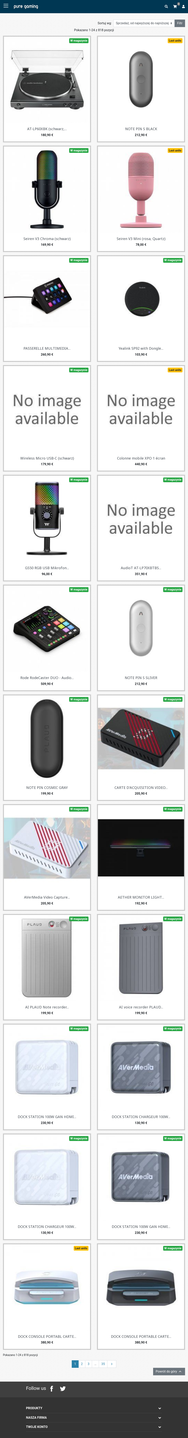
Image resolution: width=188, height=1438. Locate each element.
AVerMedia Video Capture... (47, 897)
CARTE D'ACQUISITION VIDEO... (141, 787)
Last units (175, 40)
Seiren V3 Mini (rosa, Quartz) (141, 238)
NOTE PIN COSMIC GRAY (47, 787)
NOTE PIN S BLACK (141, 128)
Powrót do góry (169, 1371)
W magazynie (78, 40)
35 (103, 1364)
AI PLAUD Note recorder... (47, 1007)
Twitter (63, 1389)
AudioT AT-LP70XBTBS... (141, 567)
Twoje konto (37, 1427)
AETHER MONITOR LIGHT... (141, 897)
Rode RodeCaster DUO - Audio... (47, 677)
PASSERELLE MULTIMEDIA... (47, 348)
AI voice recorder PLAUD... (141, 1007)
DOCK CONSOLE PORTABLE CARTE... (141, 1336)
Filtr (179, 23)
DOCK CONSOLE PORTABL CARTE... (47, 1336)
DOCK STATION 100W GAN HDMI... (47, 1116)
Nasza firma (36, 1417)
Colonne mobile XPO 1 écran (141, 458)
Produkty (34, 1408)
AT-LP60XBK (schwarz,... (47, 128)
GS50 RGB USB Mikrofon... (47, 567)
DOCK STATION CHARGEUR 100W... (141, 1116)
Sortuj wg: (105, 23)
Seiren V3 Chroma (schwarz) (47, 238)
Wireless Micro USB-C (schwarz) (47, 458)
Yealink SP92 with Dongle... (141, 348)
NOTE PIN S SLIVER (141, 677)
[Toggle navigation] (6, 6)
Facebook (52, 1389)
